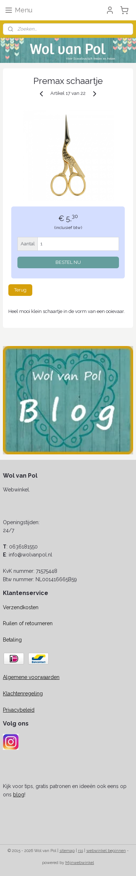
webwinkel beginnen (106, 850)
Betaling (12, 640)
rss (80, 850)
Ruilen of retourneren (28, 623)
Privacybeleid (18, 710)
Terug (20, 290)
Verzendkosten (20, 607)
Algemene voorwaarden (31, 677)
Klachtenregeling (23, 693)
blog (18, 794)
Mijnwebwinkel (79, 862)
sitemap (67, 850)
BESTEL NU (68, 262)
